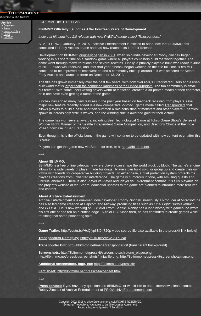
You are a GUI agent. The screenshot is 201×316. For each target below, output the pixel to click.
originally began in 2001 (97, 55)
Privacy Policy (12, 31)
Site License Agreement (123, 304)
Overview (9, 25)
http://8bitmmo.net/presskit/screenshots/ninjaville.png (78, 256)
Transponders (175, 105)
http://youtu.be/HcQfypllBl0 (81, 230)
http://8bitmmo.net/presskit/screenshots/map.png (156, 256)
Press (7, 28)
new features (87, 101)
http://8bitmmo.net (135, 147)
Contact (8, 37)
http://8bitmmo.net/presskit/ (114, 264)
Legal (7, 34)
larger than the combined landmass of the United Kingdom (108, 86)
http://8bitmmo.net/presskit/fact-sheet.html (88, 271)
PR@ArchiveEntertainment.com (128, 290)
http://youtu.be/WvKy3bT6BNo (103, 238)
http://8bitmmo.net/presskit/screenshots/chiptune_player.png (106, 252)
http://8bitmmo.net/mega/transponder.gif (98, 245)
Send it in (116, 307)
